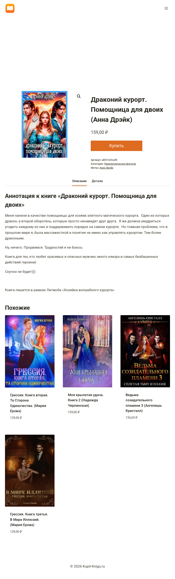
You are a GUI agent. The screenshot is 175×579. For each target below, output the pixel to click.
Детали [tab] (97, 181)
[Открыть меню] (166, 8)
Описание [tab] (79, 181)
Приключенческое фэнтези (120, 163)
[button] (79, 96)
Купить (116, 145)
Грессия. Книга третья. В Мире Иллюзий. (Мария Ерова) (29, 519)
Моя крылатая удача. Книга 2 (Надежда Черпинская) (85, 400)
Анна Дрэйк (106, 167)
